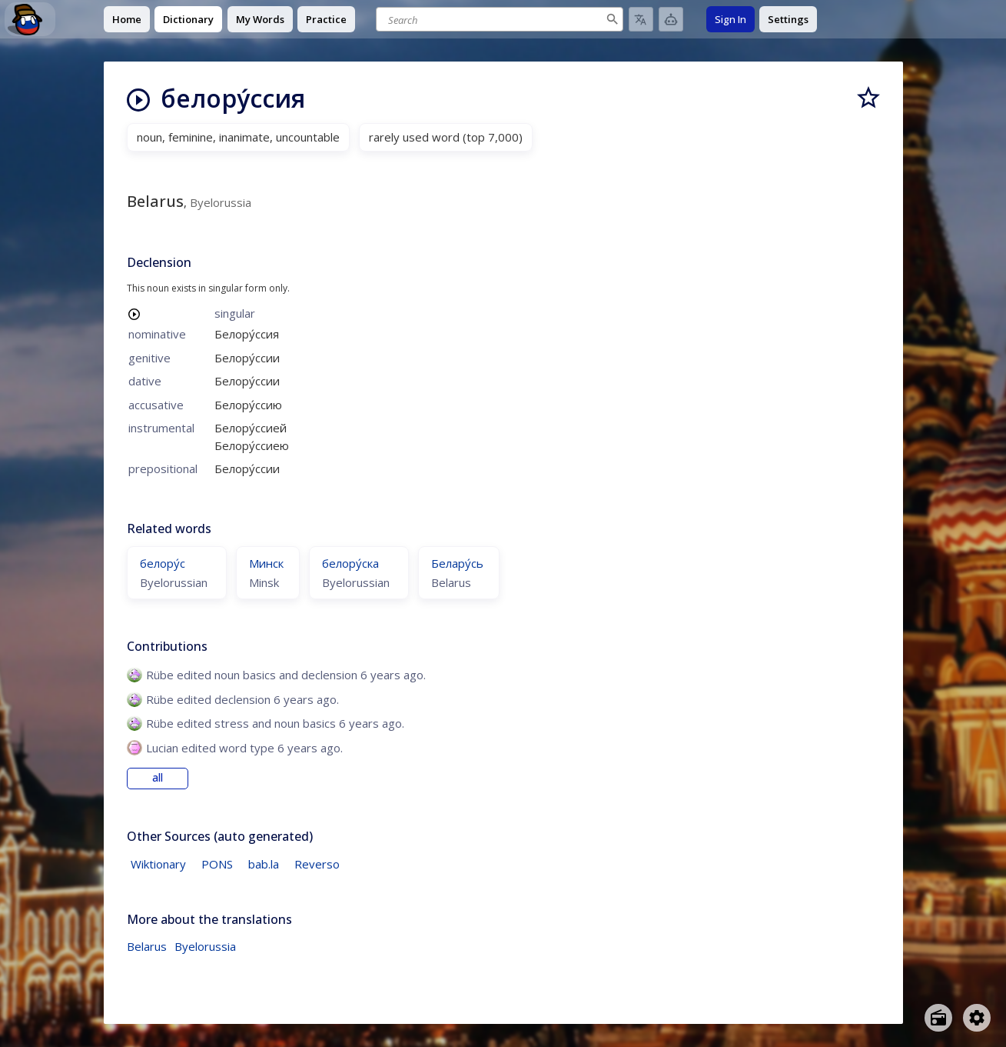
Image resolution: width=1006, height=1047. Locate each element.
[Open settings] (977, 1018)
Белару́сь (457, 563)
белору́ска (350, 563)
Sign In (730, 19)
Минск (266, 563)
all (157, 778)
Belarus (147, 946)
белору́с (162, 563)
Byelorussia (205, 946)
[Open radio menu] (938, 1018)
